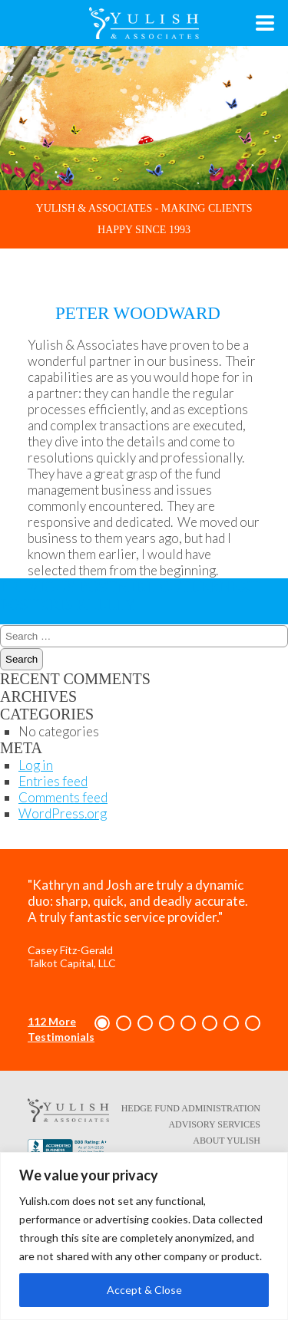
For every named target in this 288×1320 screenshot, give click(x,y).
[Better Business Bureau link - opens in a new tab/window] (68, 1150)
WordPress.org (62, 813)
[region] (144, 1236)
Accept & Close (144, 1289)
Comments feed (63, 797)
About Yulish (226, 1140)
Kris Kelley (130, 595)
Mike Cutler (110, 586)
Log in (35, 765)
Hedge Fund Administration (190, 1108)
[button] (102, 1023)
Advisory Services (214, 1124)
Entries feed (53, 781)
